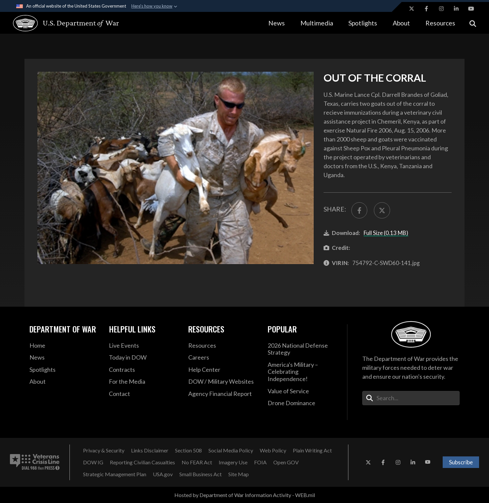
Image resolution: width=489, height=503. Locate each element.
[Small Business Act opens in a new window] (200, 474)
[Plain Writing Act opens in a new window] (312, 450)
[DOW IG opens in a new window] (93, 462)
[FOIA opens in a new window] (260, 462)
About (401, 23)
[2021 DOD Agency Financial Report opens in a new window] (223, 394)
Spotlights (362, 23)
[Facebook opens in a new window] (426, 9)
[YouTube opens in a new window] (471, 9)
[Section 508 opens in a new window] (188, 450)
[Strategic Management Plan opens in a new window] (115, 474)
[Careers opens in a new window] (223, 357)
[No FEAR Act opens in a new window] (196, 462)
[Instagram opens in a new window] (441, 9)
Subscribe (461, 462)
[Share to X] (382, 210)
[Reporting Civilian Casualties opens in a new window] (142, 462)
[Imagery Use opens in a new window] (233, 462)
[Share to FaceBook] (359, 210)
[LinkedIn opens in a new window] (456, 9)
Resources (440, 23)
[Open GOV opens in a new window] (286, 462)
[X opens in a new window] (412, 9)
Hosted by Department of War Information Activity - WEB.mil (244, 495)
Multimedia (316, 23)
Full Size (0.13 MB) (386, 232)
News (276, 23)
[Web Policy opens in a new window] (272, 450)
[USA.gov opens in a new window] (163, 474)
